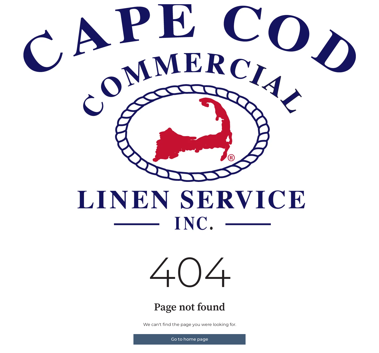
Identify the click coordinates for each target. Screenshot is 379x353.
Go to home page (189, 339)
